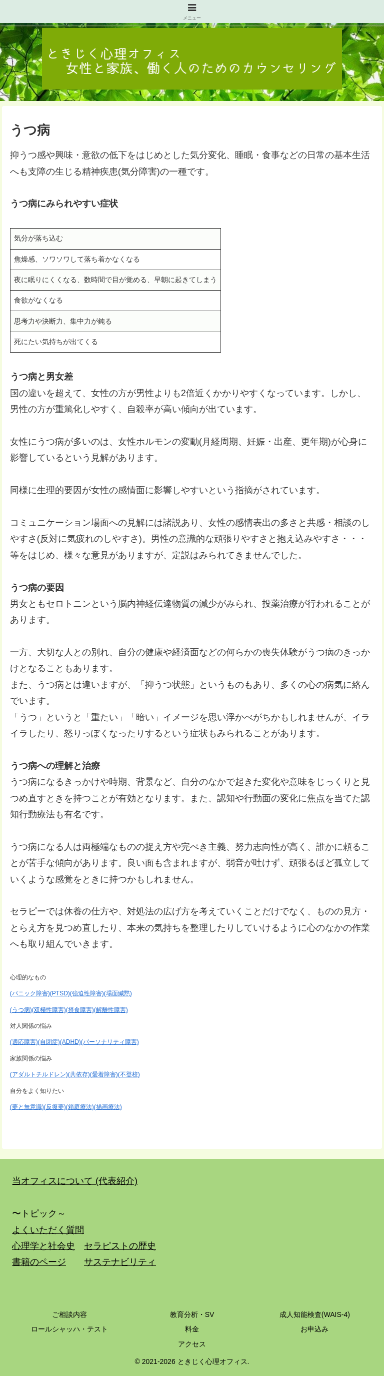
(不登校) (129, 1074)
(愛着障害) (104, 1074)
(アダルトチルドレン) (39, 1074)
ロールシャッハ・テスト (69, 1329)
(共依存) (79, 1074)
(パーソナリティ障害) (110, 1041)
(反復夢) (55, 1106)
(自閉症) (49, 1041)
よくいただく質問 (48, 1230)
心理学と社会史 (43, 1246)
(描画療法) (108, 1106)
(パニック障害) (30, 993)
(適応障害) (24, 1041)
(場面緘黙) (118, 993)
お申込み (314, 1329)
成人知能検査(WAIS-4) (315, 1314)
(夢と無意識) (27, 1106)
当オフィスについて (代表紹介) (75, 1181)
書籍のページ (39, 1262)
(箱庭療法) (80, 1106)
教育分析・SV (192, 1314)
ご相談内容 (69, 1314)
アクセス (192, 1344)
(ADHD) (70, 1041)
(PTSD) (60, 993)
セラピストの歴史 (120, 1246)
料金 (192, 1329)
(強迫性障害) (87, 993)
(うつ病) (21, 1009)
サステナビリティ (120, 1262)
